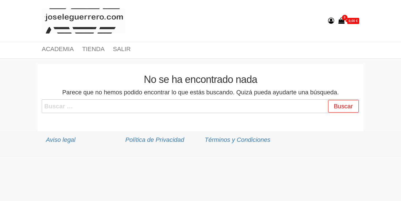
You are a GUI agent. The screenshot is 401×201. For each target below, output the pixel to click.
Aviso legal (60, 139)
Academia (58, 49)
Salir (122, 49)
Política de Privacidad (154, 139)
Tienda (93, 49)
